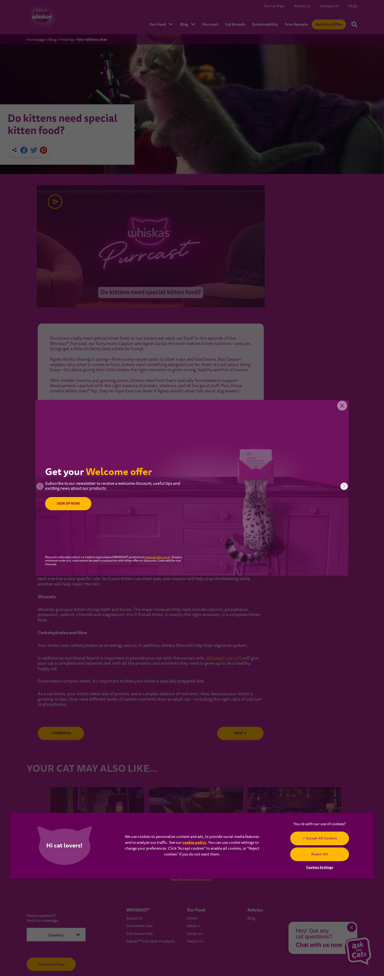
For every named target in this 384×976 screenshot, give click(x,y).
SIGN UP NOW (69, 503)
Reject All (320, 854)
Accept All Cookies (321, 838)
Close (341, 407)
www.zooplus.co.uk (157, 557)
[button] (344, 486)
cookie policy (194, 842)
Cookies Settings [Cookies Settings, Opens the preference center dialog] (319, 867)
